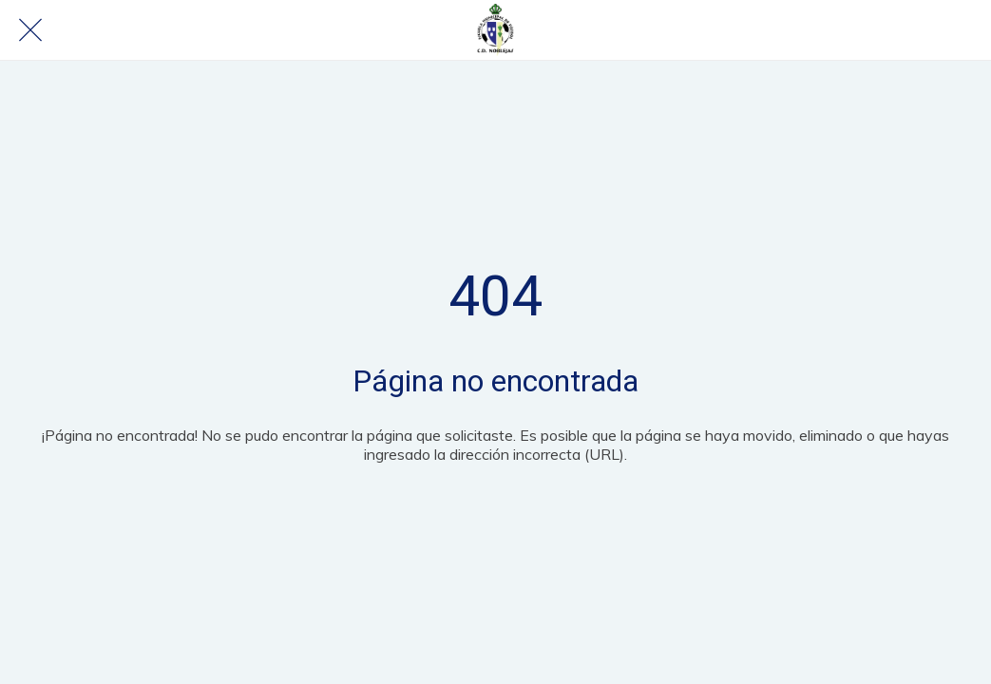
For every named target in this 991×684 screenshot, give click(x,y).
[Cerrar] (30, 30)
